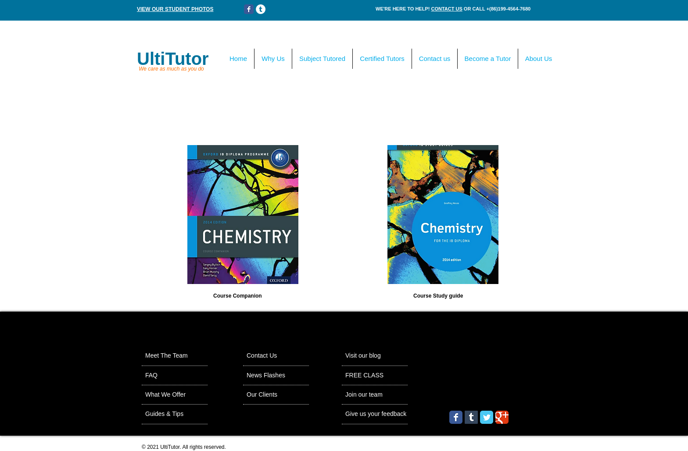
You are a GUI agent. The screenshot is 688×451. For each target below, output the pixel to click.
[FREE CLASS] (387, 375)
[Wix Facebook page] (249, 9)
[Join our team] (374, 394)
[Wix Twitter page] (486, 417)
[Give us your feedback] (392, 414)
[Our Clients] (270, 394)
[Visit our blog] (373, 355)
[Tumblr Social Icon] (471, 417)
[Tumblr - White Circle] (260, 9)
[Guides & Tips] (175, 414)
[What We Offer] (176, 394)
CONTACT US (446, 8)
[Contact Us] (270, 355)
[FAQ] (170, 375)
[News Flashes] (277, 375)
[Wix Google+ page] (502, 417)
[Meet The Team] (178, 355)
